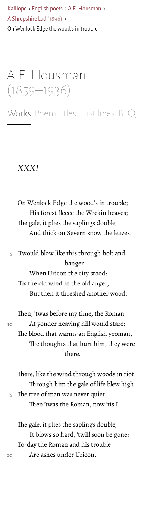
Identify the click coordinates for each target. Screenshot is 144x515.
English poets (47, 9)
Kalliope (16, 9)
